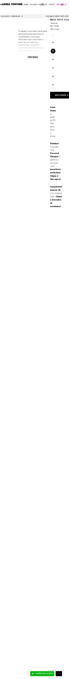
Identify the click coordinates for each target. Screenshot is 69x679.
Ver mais (33, 57)
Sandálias (16, 16)
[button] (53, 35)
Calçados (6, 16)
